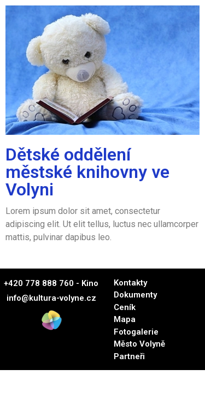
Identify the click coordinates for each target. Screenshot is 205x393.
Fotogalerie (136, 332)
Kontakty (130, 283)
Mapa (125, 319)
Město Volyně (139, 344)
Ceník (125, 307)
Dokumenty (135, 295)
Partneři (129, 356)
